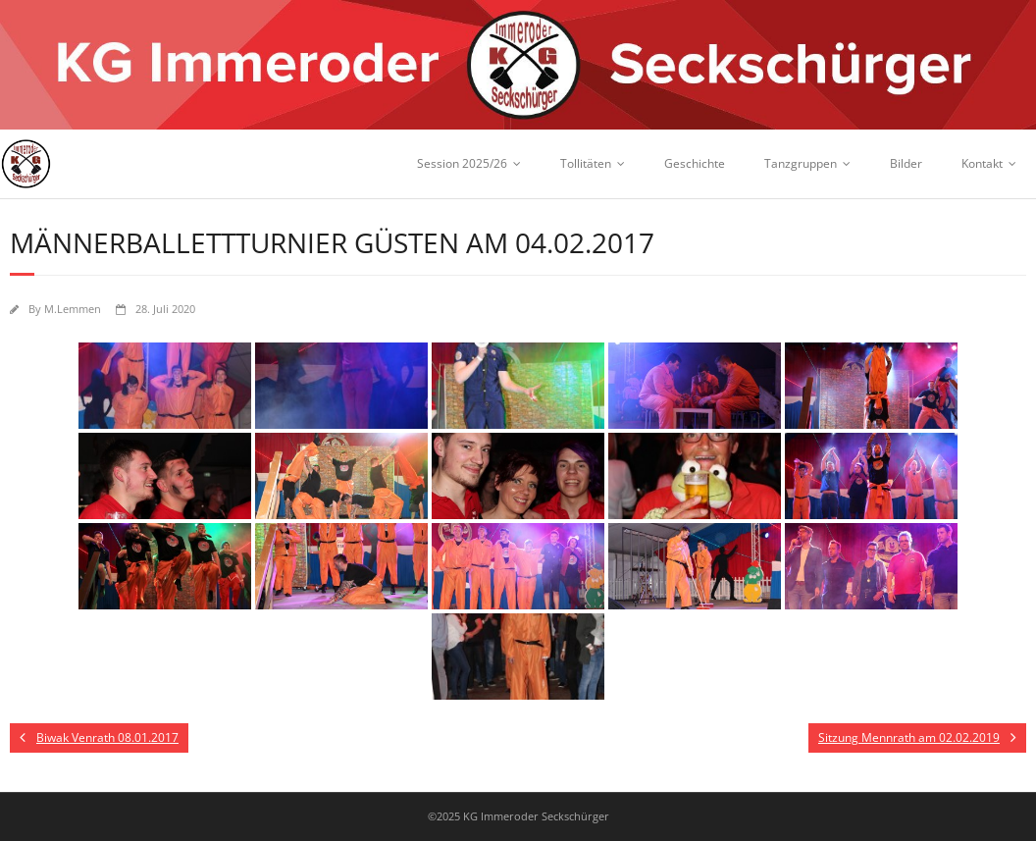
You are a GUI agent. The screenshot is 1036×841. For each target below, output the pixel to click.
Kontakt (982, 163)
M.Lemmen (72, 308)
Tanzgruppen (800, 163)
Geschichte (694, 163)
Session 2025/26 (462, 163)
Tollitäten (585, 163)
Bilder (906, 163)
